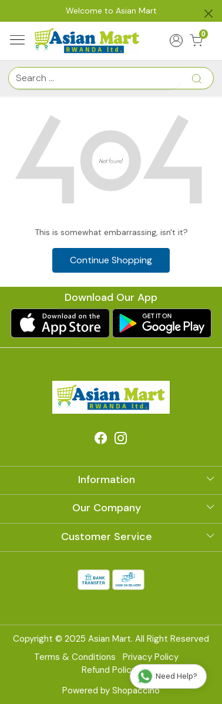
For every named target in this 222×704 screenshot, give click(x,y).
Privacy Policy (151, 657)
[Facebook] (101, 439)
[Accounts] (176, 40)
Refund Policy (109, 670)
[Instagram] (121, 439)
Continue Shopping (111, 260)
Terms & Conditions (75, 657)
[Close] (208, 13)
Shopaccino (136, 690)
